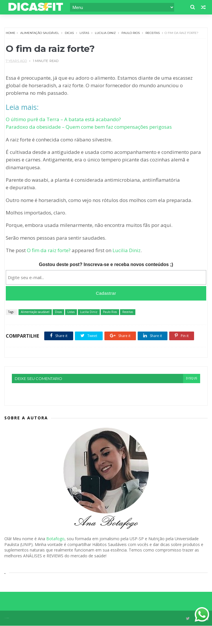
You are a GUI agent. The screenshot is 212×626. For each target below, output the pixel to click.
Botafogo (55, 539)
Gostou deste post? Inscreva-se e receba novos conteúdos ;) (106, 264)
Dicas (69, 33)
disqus (191, 378)
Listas (84, 33)
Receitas (153, 33)
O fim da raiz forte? (49, 250)
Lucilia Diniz (105, 33)
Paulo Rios (131, 33)
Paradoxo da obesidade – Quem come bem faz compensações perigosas (89, 127)
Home (11, 33)
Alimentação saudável (40, 33)
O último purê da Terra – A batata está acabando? (63, 119)
